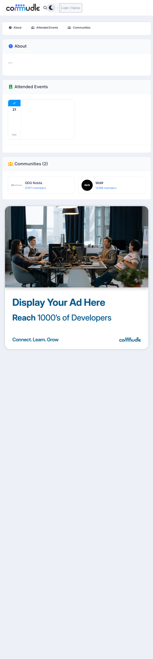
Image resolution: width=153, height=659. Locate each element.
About (17, 46)
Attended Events (28, 87)
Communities (28, 164)
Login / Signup (70, 8)
